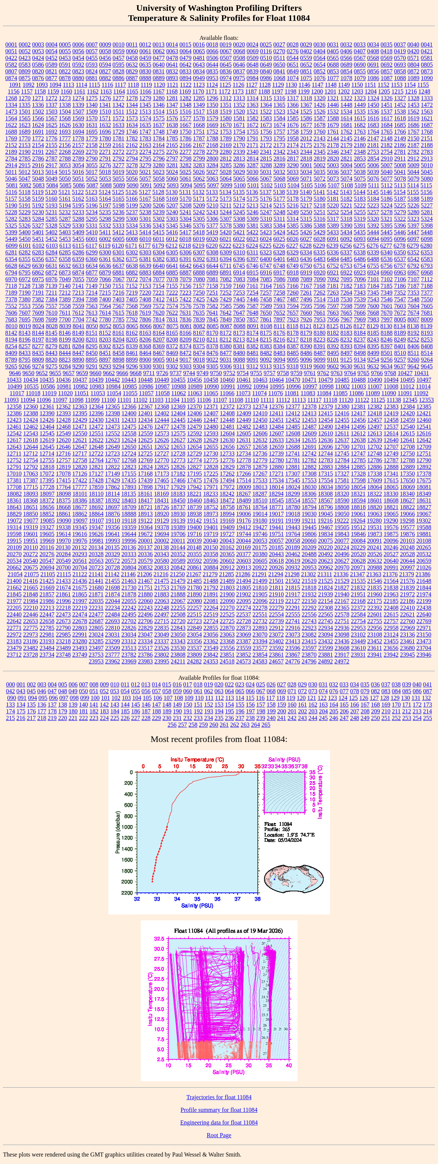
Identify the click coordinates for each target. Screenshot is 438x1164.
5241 (185, 212)
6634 (92, 266)
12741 (292, 453)
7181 (333, 286)
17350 (407, 473)
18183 (177, 494)
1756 (266, 132)
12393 (63, 413)
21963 (391, 594)
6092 (346, 239)
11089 (372, 393)
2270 (92, 152)
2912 (413, 158)
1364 (266, 105)
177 (41, 711)
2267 (51, 152)
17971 (210, 487)
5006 (373, 165)
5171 (199, 199)
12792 (30, 467)
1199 (304, 91)
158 (271, 704)
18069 (407, 487)
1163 (106, 91)
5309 (252, 219)
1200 (317, 91)
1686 (413, 125)
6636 (105, 266)
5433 (333, 232)
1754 (239, 132)
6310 (239, 252)
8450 (92, 353)
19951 (30, 540)
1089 (413, 78)
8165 (172, 333)
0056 (78, 51)
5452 (51, 239)
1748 (159, 132)
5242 (199, 212)
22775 (30, 628)
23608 (341, 648)
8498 (360, 353)
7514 (320, 299)
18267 (243, 494)
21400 (14, 581)
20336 (145, 554)
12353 (426, 400)
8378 (212, 346)
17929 (178, 487)
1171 (211, 91)
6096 (400, 239)
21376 (390, 574)
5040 (387, 172)
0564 (320, 58)
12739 (276, 453)
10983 (96, 386)
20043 (227, 540)
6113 (65, 245)
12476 (145, 427)
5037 (346, 172)
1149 (344, 85)
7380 (25, 299)
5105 (307, 185)
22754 (358, 621)
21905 (260, 594)
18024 (292, 487)
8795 (25, 359)
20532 (423, 554)
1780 (105, 138)
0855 (360, 71)
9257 (400, 359)
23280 (79, 641)
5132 (198, 192)
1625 (51, 125)
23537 (194, 648)
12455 (341, 420)
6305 (172, 252)
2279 (212, 152)
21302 (308, 574)
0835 (212, 71)
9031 (226, 359)
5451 (38, 239)
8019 (25, 326)
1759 (306, 132)
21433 (63, 581)
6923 (360, 272)
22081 (210, 601)
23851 (227, 654)
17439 (145, 480)
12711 (14, 453)
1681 (346, 125)
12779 (260, 460)
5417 (185, 232)
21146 (128, 574)
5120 (51, 192)
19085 (47, 520)
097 (63, 698)
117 (270, 698)
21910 (276, 594)
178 (52, 711)
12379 (325, 406)
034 (354, 684)
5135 (239, 192)
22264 (210, 608)
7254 (252, 292)
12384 (407, 406)
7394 (78, 299)
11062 (178, 393)
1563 (427, 111)
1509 (92, 111)
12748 (374, 453)
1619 (413, 118)
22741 (292, 621)
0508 (239, 58)
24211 (178, 661)
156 (250, 704)
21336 (341, 574)
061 (198, 691)
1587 (320, 118)
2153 (25, 145)
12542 (14, 433)
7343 (360, 292)
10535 (31, 386)
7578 (199, 306)
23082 (309, 634)
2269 (78, 152)
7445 (239, 299)
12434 (145, 420)
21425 (46, 581)
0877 (51, 78)
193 (208, 711)
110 (199, 698)
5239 (159, 212)
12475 (128, 427)
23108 (374, 634)
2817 (293, 158)
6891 (226, 272)
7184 (373, 286)
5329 (65, 225)
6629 (25, 266)
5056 (132, 178)
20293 (79, 554)
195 (229, 711)
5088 (106, 185)
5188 (413, 199)
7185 (387, 286)
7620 (159, 313)
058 (166, 691)
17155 (128, 473)
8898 (118, 359)
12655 (210, 447)
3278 (132, 165)
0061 (145, 51)
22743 (309, 621)
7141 (78, 286)
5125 (118, 192)
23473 (423, 641)
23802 (161, 654)
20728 (112, 567)
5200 (145, 205)
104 (136, 698)
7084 (252, 279)
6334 (306, 252)
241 (281, 718)
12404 (178, 413)
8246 (387, 339)
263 (245, 724)
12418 (374, 413)
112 (219, 698)
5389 (333, 225)
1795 (279, 138)
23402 (276, 641)
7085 (266, 279)
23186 (30, 641)
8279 (51, 346)
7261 (306, 292)
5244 (226, 212)
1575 (159, 118)
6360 (92, 259)
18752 (210, 507)
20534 (14, 561)
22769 (423, 621)
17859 (96, 487)
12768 (128, 460)
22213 (46, 608)
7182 (346, 286)
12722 (96, 453)
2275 (159, 152)
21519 (309, 581)
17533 (260, 480)
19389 (178, 527)
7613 (92, 313)
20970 (341, 567)
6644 (212, 266)
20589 (178, 561)
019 (208, 684)
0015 (185, 44)
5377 (212, 225)
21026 (423, 567)
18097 (47, 494)
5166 (132, 199)
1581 (239, 118)
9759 (296, 373)
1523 (279, 111)
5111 (374, 185)
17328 (358, 473)
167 (365, 704)
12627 (178, 440)
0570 (400, 58)
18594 (358, 500)
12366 (128, 406)
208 (365, 711)
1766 (400, 132)
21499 (260, 581)
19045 (325, 514)
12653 (178, 447)
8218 (306, 339)
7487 (293, 299)
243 (302, 718)
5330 (78, 225)
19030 (309, 514)
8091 (253, 326)
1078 (346, 78)
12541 (423, 427)
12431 (112, 420)
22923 (309, 628)
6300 (105, 252)
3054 (78, 165)
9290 (78, 366)
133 (10, 704)
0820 (38, 71)
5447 (413, 232)
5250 (306, 212)
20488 (309, 554)
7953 (320, 319)
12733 (227, 453)
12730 (210, 453)
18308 (325, 494)
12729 (194, 453)
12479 (194, 427)
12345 (410, 400)
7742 (92, 319)
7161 (252, 286)
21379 (406, 574)
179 (62, 711)
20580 (161, 561)
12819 (63, 467)
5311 (279, 219)
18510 (260, 500)
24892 (325, 661)
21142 (112, 574)
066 (250, 691)
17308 (309, 473)
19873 (374, 534)
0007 (92, 44)
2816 (279, 158)
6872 (51, 272)
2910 (387, 158)
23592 (276, 648)
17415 (63, 480)
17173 (161, 473)
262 (234, 724)
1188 (264, 91)
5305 (199, 219)
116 (260, 698)
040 (417, 684)
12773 (178, 460)
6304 (159, 252)
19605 (46, 534)
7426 (212, 299)
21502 (292, 581)
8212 (226, 339)
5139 (292, 192)
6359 (78, 259)
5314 (293, 219)
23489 (63, 648)
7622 (172, 313)
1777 (65, 138)
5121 (64, 192)
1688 (11, 132)
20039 (194, 540)
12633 (276, 440)
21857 (46, 594)
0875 (25, 78)
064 (229, 691)
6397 (252, 259)
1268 (11, 98)
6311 (252, 252)
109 (188, 698)
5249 (293, 212)
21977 (14, 601)
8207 (159, 339)
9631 (360, 366)
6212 (172, 245)
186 (135, 711)
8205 (132, 339)
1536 (373, 111)
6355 (25, 259)
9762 (323, 373)
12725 (145, 453)
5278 (387, 212)
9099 (320, 359)
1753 (226, 132)
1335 (25, 105)
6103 (52, 245)
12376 (276, 406)
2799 (199, 158)
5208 (185, 205)
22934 (325, 628)
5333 (118, 225)
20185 (276, 547)
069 (281, 691)
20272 (30, 554)
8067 (159, 326)
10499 (14, 386)
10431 (421, 373)
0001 (11, 44)
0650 (279, 64)
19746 (260, 534)
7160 (239, 286)
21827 (341, 587)
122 (322, 698)
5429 (320, 232)
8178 (293, 333)
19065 (391, 514)
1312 (226, 98)
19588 (423, 527)
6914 (239, 272)
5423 (266, 232)
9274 (38, 366)
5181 (333, 199)
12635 (309, 440)
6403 (293, 259)
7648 (252, 313)
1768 (427, 132)
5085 (66, 185)
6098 (427, 239)
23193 (46, 641)
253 (406, 718)
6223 (239, 245)
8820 (51, 359)
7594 (293, 306)
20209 (308, 547)
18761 (243, 507)
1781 (118, 138)
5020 (132, 172)
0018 (212, 44)
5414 (145, 232)
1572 (118, 118)
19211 (309, 520)
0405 (333, 51)
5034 (306, 172)
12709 (423, 447)
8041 (79, 326)
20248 (407, 547)
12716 (63, 453)
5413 (132, 232)
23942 (391, 654)
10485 (341, 380)
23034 (128, 634)
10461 (243, 380)
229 (156, 718)
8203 (105, 339)
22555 (292, 614)
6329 (293, 252)
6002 (105, 239)
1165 (132, 91)
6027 (306, 239)
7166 (293, 286)
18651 (30, 507)
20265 (423, 547)
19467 (325, 527)
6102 (38, 245)
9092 (266, 359)
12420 (407, 413)
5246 (252, 212)
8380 (226, 346)
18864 (96, 514)
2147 (373, 138)
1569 (78, 118)
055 (135, 691)
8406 (413, 346)
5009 (413, 165)
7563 (92, 306)
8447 (78, 353)
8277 (38, 346)
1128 (264, 85)
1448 (346, 105)
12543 (30, 433)
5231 (51, 212)
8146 (65, 333)
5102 (267, 185)
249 (365, 718)
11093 (11, 400)
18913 (145, 514)
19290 (390, 520)
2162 (132, 145)
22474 (79, 614)
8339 (132, 346)
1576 (172, 118)
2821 (346, 158)
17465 (161, 480)
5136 (252, 192)
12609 (309, 433)
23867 (292, 654)
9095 (293, 359)
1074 (293, 78)
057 (156, 691)
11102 (140, 400)
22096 (260, 601)
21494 (243, 581)
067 (260, 691)
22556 (309, 614)
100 (95, 698)
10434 (30, 380)
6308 (212, 252)
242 (292, 718)
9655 (55, 373)
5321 (387, 219)
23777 (112, 654)
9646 (15, 373)
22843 (178, 628)
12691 (309, 447)
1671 (239, 125)
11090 (388, 393)
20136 (128, 547)
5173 (226, 199)
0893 (172, 78)
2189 (11, 152)
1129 (278, 85)
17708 (14, 487)
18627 (407, 500)
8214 (252, 339)
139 (73, 704)
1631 (92, 125)
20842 (178, 567)
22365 (341, 608)
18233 (210, 494)
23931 (358, 654)
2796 (159, 158)
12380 (341, 406)
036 (375, 684)
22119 (276, 601)
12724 (128, 453)
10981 (64, 386)
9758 (283, 373)
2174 (293, 145)
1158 (40, 91)
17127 (96, 473)
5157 (11, 199)
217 (31, 718)
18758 (227, 507)
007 (83, 684)
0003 (38, 44)
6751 (320, 266)
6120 (118, 245)
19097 (80, 520)
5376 (199, 225)
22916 (292, 628)
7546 (387, 299)
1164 (119, 91)
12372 (227, 406)
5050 (65, 178)
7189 (11, 292)
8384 (279, 346)
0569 (387, 58)
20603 (243, 561)
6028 (320, 239)
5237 (132, 212)
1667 (185, 125)
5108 (347, 185)
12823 (128, 467)
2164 (159, 145)
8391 (320, 346)
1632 (105, 125)
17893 (128, 487)
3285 (226, 165)
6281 (11, 252)
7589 (266, 306)
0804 (413, 64)
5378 (226, 225)
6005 (118, 239)
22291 (292, 608)
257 (182, 724)
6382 (159, 259)
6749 (293, 266)
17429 (112, 480)
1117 (120, 85)
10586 (47, 386)
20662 (14, 567)
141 (93, 704)
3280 (159, 165)
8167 (199, 333)
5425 (293, 232)
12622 (96, 440)
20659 (423, 561)
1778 (78, 138)
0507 (226, 58)
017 (187, 684)
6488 (373, 259)
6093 (360, 239)
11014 (423, 386)
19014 (260, 514)
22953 (358, 628)
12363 (79, 406)
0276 (293, 51)
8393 (346, 346)
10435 (46, 380)
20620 (309, 561)
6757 (400, 266)
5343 (159, 225)
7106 (400, 279)
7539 (360, 299)
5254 (346, 212)
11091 (404, 393)
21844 (423, 587)
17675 (423, 480)
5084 (52, 185)
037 (385, 684)
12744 (325, 453)
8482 (266, 353)
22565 (325, 614)
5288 (78, 219)
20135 (112, 547)
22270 (227, 608)
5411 (105, 232)
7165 (279, 286)
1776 (51, 138)
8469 (172, 353)
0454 (78, 58)
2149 (400, 138)
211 (396, 711)
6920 (320, 272)
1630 (78, 125)
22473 (63, 614)
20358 (210, 554)
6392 (199, 259)
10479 (325, 380)
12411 (276, 413)
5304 (185, 219)
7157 (199, 286)
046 (41, 691)
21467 (145, 581)
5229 (25, 212)
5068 (279, 178)
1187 (251, 91)
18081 (423, 487)
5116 (11, 192)
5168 (159, 199)
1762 (346, 132)
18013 (260, 487)
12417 (358, 413)
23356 (194, 641)
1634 (132, 125)
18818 (358, 507)
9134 (360, 359)
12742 (309, 453)
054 (125, 691)
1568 (65, 118)
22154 (325, 601)
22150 (309, 601)
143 (114, 704)
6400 (266, 259)
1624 (38, 125)
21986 (46, 601)
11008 (391, 386)
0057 (92, 51)
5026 (199, 172)
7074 (145, 279)
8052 (105, 326)
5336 (145, 225)
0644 (212, 64)
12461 (14, 427)
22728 (243, 621)
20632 (374, 561)
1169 (185, 91)
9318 (293, 366)
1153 (396, 85)
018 (198, 684)
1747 (145, 132)
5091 (146, 185)
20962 (325, 567)
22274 (243, 608)
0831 (159, 71)
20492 (325, 554)
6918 (293, 272)
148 (166, 704)
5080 (427, 178)
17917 (161, 487)
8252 (413, 339)
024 (250, 684)
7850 (239, 319)
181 (83, 711)
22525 (227, 614)
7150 (105, 286)
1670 (226, 125)
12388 (30, 413)
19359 (128, 527)
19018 (292, 514)
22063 (161, 601)
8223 (320, 339)
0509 (252, 58)
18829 (14, 514)
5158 (25, 199)
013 (146, 684)
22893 (260, 628)
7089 (306, 279)
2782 (413, 152)
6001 (92, 239)
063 (219, 691)
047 (52, 691)
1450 (373, 105)
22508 (178, 614)
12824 (145, 467)
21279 (210, 574)
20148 (194, 547)
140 (83, 704)
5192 (38, 205)
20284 (63, 554)
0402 (306, 51)
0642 (185, 64)
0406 (346, 51)
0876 (38, 78)
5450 (25, 239)
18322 (374, 494)
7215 (105, 292)
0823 (78, 71)
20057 (276, 540)
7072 (132, 279)
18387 (96, 500)
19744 (243, 534)
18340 (407, 494)
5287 (65, 219)
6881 (118, 272)
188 (156, 711)
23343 (178, 641)
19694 (161, 534)
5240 (172, 212)
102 (115, 698)
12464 (46, 427)
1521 (252, 111)
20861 (194, 567)
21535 (358, 581)
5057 (145, 178)
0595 (118, 64)
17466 (178, 480)
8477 (226, 353)
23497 (96, 648)
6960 (387, 272)
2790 (92, 158)
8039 (65, 326)
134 (20, 704)
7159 (226, 286)
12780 (276, 460)
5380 (239, 225)
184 (114, 711)
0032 (346, 44)
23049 (161, 634)
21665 (30, 587)
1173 (238, 91)
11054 (114, 393)
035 (365, 684)
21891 (210, 594)
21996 (63, 601)
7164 (266, 286)
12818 (46, 467)
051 (93, 691)
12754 (30, 460)
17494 (227, 480)
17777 (79, 487)
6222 (225, 245)
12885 (358, 467)
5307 (226, 219)
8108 (266, 326)
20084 (358, 540)
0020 (239, 44)
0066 (212, 51)
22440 (14, 614)
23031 (112, 634)
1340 (92, 105)
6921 (333, 272)
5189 (427, 199)
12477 (161, 427)
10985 (129, 386)
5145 (373, 192)
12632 (260, 440)
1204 (371, 91)
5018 (105, 172)
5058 (159, 178)
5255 (360, 212)
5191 (25, 205)
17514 (243, 480)
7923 (293, 319)
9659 (82, 373)
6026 (293, 239)
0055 (65, 51)
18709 (128, 507)
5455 (78, 239)
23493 (79, 648)
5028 (226, 172)
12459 (407, 420)
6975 (38, 279)
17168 (145, 473)
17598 (358, 480)
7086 (279, 279)
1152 (383, 85)
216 (20, 718)
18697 (112, 507)
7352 (400, 292)
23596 (292, 648)
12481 (227, 427)
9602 (333, 366)
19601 (30, 534)
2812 (226, 158)
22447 (46, 614)
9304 (199, 366)
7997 (387, 319)
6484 (333, 259)
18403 (128, 500)
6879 (105, 272)
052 (104, 691)
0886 (118, 78)
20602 (227, 561)
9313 (266, 366)
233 (198, 718)
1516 (185, 111)
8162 (132, 333)
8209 (185, 339)
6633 (78, 266)
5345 (172, 225)
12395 (79, 413)
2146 (360, 138)
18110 (96, 494)
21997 (79, 601)
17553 (309, 480)
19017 (276, 514)
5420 (226, 232)
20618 (276, 561)
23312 (128, 641)
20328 (96, 554)
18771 (276, 507)
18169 (161, 494)
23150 (423, 634)
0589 (51, 64)
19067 (423, 514)
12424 (30, 420)
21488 (210, 581)
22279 (276, 608)
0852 (320, 71)
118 (280, 698)
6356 (38, 259)
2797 (172, 158)
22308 (325, 608)
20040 (210, 540)
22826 (128, 628)
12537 (391, 427)
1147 (317, 85)
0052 (25, 51)
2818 (306, 158)
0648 (252, 64)
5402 (51, 232)
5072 (320, 178)
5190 (11, 205)
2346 (333, 152)
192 (198, 711)
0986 (266, 78)
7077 (159, 279)
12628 (194, 440)
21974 (423, 594)
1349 (199, 105)
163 (323, 704)
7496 (306, 299)
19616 (79, 534)
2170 (239, 145)
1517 (199, 111)
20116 (46, 547)
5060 (172, 178)
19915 (14, 540)
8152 (105, 333)
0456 (105, 58)
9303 (185, 366)
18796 (325, 507)
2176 (320, 145)
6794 (11, 272)
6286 (78, 252)
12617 (14, 440)
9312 (252, 366)
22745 (325, 621)
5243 (212, 212)
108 (178, 698)
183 (104, 711)
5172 (212, 199)
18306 (308, 494)
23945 (407, 654)
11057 (146, 393)
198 (260, 711)
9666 (122, 373)
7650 (266, 313)
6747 (266, 266)
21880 (145, 594)
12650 (128, 447)
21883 (161, 594)
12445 (178, 420)
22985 (63, 634)
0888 (145, 78)
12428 (63, 420)
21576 (407, 581)
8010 (12, 326)
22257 (194, 608)
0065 (199, 51)
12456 (358, 420)
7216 (118, 292)
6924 (373, 272)
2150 (413, 138)
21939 (325, 594)
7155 (172, 286)
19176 (243, 520)
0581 (427, 58)
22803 (79, 628)
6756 (387, 266)
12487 (309, 427)
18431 (161, 500)
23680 (407, 648)
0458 (132, 58)
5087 (92, 185)
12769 (145, 460)
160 (292, 704)
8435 (38, 353)
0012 (145, 44)
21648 (423, 581)
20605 (260, 561)
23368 (227, 641)
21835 (374, 587)
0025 (266, 44)
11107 (220, 400)
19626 (96, 534)
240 (271, 718)
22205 (14, 608)
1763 (360, 132)
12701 (358, 447)
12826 (178, 467)
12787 (391, 460)
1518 (212, 111)
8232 (346, 339)
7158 (212, 286)
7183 (360, 286)
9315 (279, 366)
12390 (46, 413)
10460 (227, 380)
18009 (243, 487)
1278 (132, 98)
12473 (112, 427)
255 (427, 718)
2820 (333, 158)
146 (146, 704)
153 (219, 704)
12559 (145, 433)
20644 (407, 561)
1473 (11, 111)
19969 (46, 540)
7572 (159, 306)
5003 (333, 165)
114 (239, 698)
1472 (427, 105)
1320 (320, 98)
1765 (387, 132)
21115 (64, 574)
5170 (185, 199)
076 (333, 691)
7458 (266, 299)
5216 (293, 205)
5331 (92, 225)
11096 (43, 400)
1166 (145, 91)
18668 (63, 507)
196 (239, 711)
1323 (360, 98)
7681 (427, 313)
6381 (145, 259)
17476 (210, 480)
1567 (51, 118)
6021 (226, 239)
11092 (421, 393)
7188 (427, 286)
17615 (391, 480)
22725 (227, 621)
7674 (413, 313)
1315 (266, 98)
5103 (280, 185)
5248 (279, 212)
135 (31, 704)
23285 (96, 641)
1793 (266, 138)
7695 (25, 319)
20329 (112, 554)
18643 (14, 507)
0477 (159, 58)
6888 (199, 272)
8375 (199, 346)
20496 (341, 554)
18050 (341, 487)
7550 (427, 299)
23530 (178, 648)
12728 (178, 453)
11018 (33, 393)
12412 (292, 413)
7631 (185, 313)
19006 (243, 514)
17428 (96, 480)
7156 (185, 286)
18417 (145, 500)
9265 (11, 366)
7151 (118, 286)
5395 (387, 225)
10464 (276, 380)
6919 (306, 272)
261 (224, 724)
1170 (198, 91)
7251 (212, 292)
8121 (306, 326)
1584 (279, 118)
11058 (162, 393)
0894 (185, 78)
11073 (243, 393)
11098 (76, 400)
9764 (350, 373)
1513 (145, 111)
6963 (400, 272)
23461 (407, 641)
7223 (185, 292)
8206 (145, 339)
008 (93, 684)
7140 (65, 286)
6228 (306, 245)
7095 (346, 279)
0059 (118, 51)
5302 (159, 219)
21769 (178, 587)
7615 (118, 313)
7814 (159, 319)
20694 (46, 567)
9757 (270, 373)
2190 (25, 152)
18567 (325, 500)
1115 (94, 85)
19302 (423, 520)
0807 (11, 71)
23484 (46, 648)
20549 (63, 561)
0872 (413, 71)
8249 (400, 339)
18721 (145, 507)
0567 (360, 58)
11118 (330, 400)
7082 (226, 279)
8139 (426, 326)
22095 (243, 601)
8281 (65, 346)
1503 (51, 111)
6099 (12, 245)
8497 (346, 353)
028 (292, 684)
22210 (30, 608)
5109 (360, 185)
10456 (194, 380)
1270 (25, 98)
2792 (118, 158)
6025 (279, 239)
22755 (374, 621)
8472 (185, 353)
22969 (407, 628)
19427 (260, 527)
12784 (341, 460)
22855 (210, 628)
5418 (199, 232)
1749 (172, 132)
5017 (92, 172)
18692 (96, 507)
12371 (210, 406)
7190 (25, 292)
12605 (243, 433)
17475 (194, 480)
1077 (333, 78)
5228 (11, 212)
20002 (161, 540)
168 (375, 704)
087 (427, 691)
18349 (423, 494)
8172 (226, 333)
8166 (185, 333)
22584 (358, 614)
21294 (275, 574)
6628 (11, 266)
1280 (159, 98)
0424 (38, 58)
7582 (212, 306)
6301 (118, 252)
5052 (92, 178)
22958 (391, 628)
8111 (279, 326)
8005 (400, 319)
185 (125, 711)
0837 (239, 71)
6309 (226, 252)
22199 (423, 601)
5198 (118, 205)
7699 (51, 319)
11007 (375, 386)
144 (125, 704)
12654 (194, 447)
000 (10, 684)
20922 (260, 567)
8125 (333, 326)
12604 (227, 433)
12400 (128, 413)
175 (20, 711)
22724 (210, 621)
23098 (341, 634)
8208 (172, 339)
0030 (320, 44)
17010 (14, 473)
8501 (387, 353)
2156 (65, 145)
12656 (227, 447)
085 (406, 691)
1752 (212, 132)
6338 (360, 252)
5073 (333, 178)
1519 (226, 111)
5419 (212, 232)
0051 (11, 51)
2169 (226, 145)
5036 (333, 172)
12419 (391, 413)
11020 (65, 393)
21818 (309, 587)
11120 (346, 400)
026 (271, 684)
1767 (413, 132)
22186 (407, 601)
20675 (30, 567)
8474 (199, 353)
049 (73, 691)
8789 (11, 359)
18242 (226, 494)
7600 (373, 306)
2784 (11, 158)
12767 (112, 460)
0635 (145, 64)
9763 (337, 373)
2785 (25, 158)
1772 (38, 138)
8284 (78, 346)
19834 (325, 534)
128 (384, 698)
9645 (427, 366)
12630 (227, 440)
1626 (65, 125)
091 (22, 698)
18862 (79, 514)
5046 (11, 178)
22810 (112, 628)
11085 (340, 393)
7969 (360, 319)
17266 (243, 473)
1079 (360, 78)
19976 (79, 540)
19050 (341, 514)
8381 (239, 346)
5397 (413, 225)
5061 (185, 178)
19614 (63, 534)
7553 (25, 306)
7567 (118, 306)
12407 (210, 413)
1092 (28, 85)
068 (271, 691)
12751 (423, 453)
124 (343, 698)
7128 (25, 286)
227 (135, 718)
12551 (96, 433)
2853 (360, 158)
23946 (423, 654)
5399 (11, 232)
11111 (267, 400)
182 (93, 711)
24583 (260, 661)
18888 (128, 514)
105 (147, 698)
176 (31, 711)
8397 (387, 346)
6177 (145, 245)
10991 (227, 386)
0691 (373, 64)
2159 (105, 145)
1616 (373, 118)
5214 (266, 205)
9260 (413, 359)
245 (323, 718)
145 (135, 704)
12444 (161, 420)
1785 (172, 138)
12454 (325, 420)
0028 (293, 44)
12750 (407, 453)
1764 (373, 132)
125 (353, 698)
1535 (360, 111)
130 (405, 698)
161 (302, 704)
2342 (279, 152)
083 (385, 691)
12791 (14, 467)
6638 (132, 266)
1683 (373, 125)
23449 (358, 641)
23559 (243, 648)
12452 (292, 420)
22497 (161, 614)
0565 (333, 58)
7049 (65, 279)
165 (344, 704)
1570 (92, 118)
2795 (145, 158)
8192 (413, 333)
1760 (320, 132)
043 (20, 691)
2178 (333, 145)
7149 (92, 286)
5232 (65, 212)
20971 (358, 567)
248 (354, 718)
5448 (427, 232)
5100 (240, 185)
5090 (133, 185)
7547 (400, 299)
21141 (96, 574)
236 (229, 718)
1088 (400, 78)
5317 (333, 219)
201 (292, 711)
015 (166, 684)
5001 (306, 165)
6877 (92, 272)
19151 (210, 520)
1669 (212, 125)
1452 (400, 105)
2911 (400, 158)
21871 (96, 594)
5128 (158, 192)
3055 (92, 165)
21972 (407, 594)
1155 (423, 85)
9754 (243, 373)
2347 (346, 152)
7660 (306, 313)
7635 (199, 313)
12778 (243, 460)
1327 (400, 98)
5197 (105, 205)
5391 (360, 225)
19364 (145, 527)
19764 (292, 534)
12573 (161, 433)
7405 (132, 299)
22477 (96, 614)
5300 (132, 219)
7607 (25, 313)
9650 (28, 373)
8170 (212, 333)
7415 (172, 299)
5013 (38, 172)
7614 (105, 313)
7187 (413, 286)
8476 (212, 353)
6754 (360, 266)
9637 (400, 366)
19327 (46, 527)
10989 (195, 386)
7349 (387, 292)
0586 (38, 64)
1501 (25, 111)
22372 (358, 608)
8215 (266, 339)
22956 (374, 628)
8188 (387, 333)
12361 (46, 406)
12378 (309, 406)
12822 (112, 467)
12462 (30, 427)
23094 (325, 634)
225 (114, 718)
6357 (51, 259)
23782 (128, 654)
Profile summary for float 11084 (219, 1110)
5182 (346, 199)
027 (281, 684)
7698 (38, 319)
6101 (25, 245)
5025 (185, 172)
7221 (159, 292)
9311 (239, 366)
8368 (145, 346)
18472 (227, 500)
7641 (212, 313)
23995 (161, 661)
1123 (198, 85)
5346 (185, 225)
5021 (145, 172)
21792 (210, 587)
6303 (145, 252)
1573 (132, 118)
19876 (407, 534)
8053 (119, 326)
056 (146, 691)
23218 (63, 641)
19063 (374, 514)
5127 (145, 192)
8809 (38, 359)
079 (365, 691)
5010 (427, 165)
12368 (161, 406)
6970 (11, 279)
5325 (11, 225)
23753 (96, 654)
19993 (112, 540)
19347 (96, 527)
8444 (65, 353)
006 (73, 684)
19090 (63, 520)
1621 (427, 118)
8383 (266, 346)
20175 (259, 547)
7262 (320, 292)
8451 (105, 353)
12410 (260, 413)
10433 (14, 380)
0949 (199, 78)
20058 (292, 540)
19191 (276, 520)
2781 (400, 152)
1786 (185, 138)
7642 (226, 313)
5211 (225, 205)
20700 (63, 567)
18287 (259, 494)
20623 (325, 561)
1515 (172, 111)
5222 (360, 205)
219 (52, 718)
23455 (391, 641)
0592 (78, 64)
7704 (78, 319)
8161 (118, 333)
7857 (252, 319)
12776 (227, 460)
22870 (227, 628)
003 (41, 684)
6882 (132, 272)
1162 (92, 91)
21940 (341, 594)
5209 (199, 205)
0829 (132, 71)
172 (417, 704)
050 (83, 691)
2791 (105, 158)
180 (73, 711)
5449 (11, 239)
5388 (320, 225)
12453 (309, 420)
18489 (243, 500)
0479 (185, 58)
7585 (226, 306)
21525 (325, 581)
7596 (320, 306)
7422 (185, 299)
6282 (25, 252)
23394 (260, 641)
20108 (423, 540)
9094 (279, 359)
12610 (325, 433)
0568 (373, 58)
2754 (387, 152)
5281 (427, 212)
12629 (210, 440)
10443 (128, 380)
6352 (413, 252)
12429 (79, 420)
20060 (309, 540)
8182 (333, 333)
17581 (341, 480)
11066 (227, 393)
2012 (306, 138)
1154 (410, 85)
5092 (159, 185)
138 (62, 704)
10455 (178, 380)
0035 (387, 44)
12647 (79, 447)
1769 (11, 138)
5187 (400, 199)
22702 (128, 621)
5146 (386, 192)
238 (250, 718)
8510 (400, 353)
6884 (159, 272)
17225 (210, 473)
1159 (53, 91)
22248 (161, 608)
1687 (427, 125)
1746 (132, 132)
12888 (391, 467)
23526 (161, 648)
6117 (91, 245)
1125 (225, 85)
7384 (51, 299)
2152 (11, 145)
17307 (292, 473)
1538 (400, 111)
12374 (260, 406)
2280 (226, 152)
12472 (96, 427)
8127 (359, 326)
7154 (159, 286)
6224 (252, 245)
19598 (14, 534)
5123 (91, 192)
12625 (145, 440)
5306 (212, 219)
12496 (358, 427)
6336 (333, 252)
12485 (292, 427)
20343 (161, 554)
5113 (400, 185)
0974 (226, 78)
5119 (38, 192)
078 (354, 691)
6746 (252, 266)
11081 (292, 393)
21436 (79, 581)
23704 (423, 648)
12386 (14, 413)
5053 (105, 178)
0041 (427, 44)
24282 (194, 661)
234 (208, 718)
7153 (145, 286)
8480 (239, 353)
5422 (252, 232)
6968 (427, 272)
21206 (144, 574)
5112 (387, 185)
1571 (105, 118)
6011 (158, 239)
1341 (105, 105)
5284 (38, 219)
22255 (178, 608)
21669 (46, 587)
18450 (178, 500)
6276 (373, 245)
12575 (178, 433)
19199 (292, 520)
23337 (161, 641)
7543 (373, 299)
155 (239, 704)
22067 (178, 601)
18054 (358, 487)
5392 (373, 225)
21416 (30, 581)
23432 (325, 641)
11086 (356, 393)
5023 (159, 172)
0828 (118, 71)
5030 (252, 172)
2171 (252, 145)
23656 (391, 648)
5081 (12, 185)
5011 (11, 172)
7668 (373, 313)
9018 (199, 359)
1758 (293, 132)
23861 (276, 654)
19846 (358, 534)
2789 (78, 158)
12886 (374, 467)
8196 (25, 339)
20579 (145, 561)
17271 (276, 473)
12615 (407, 433)
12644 (30, 447)
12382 (374, 406)
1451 (387, 105)
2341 (266, 152)
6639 (145, 266)
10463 (260, 380)
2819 (320, 158)
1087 (387, 78)
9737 (176, 373)
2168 (212, 145)
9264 (427, 359)
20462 (292, 554)
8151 (92, 333)
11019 (49, 393)
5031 (266, 172)
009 (104, 684)
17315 (325, 473)
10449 (161, 380)
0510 (266, 58)
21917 (292, 594)
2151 (427, 138)
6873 (65, 272)
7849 (226, 319)
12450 (260, 420)
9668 (136, 373)
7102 (387, 279)
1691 (38, 132)
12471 (79, 427)
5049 (51, 178)
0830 (145, 71)
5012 (25, 172)
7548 (413, 299)
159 (281, 704)
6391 (185, 259)
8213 (239, 339)
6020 (212, 239)
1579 (212, 118)
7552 (11, 306)
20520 (358, 554)
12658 (260, 447)
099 (84, 698)
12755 (46, 460)
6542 (413, 259)
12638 (358, 440)
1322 (346, 98)
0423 (25, 58)
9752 (229, 373)
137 (52, 704)
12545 (46, 433)
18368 (30, 500)
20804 (128, 567)
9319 (306, 366)
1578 (199, 118)
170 (396, 704)
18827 (423, 507)
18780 (292, 507)
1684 (387, 125)
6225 (266, 245)
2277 (185, 152)
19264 (357, 520)
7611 (64, 313)
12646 (63, 447)
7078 (172, 279)
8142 (11, 333)
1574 (145, 118)
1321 (333, 98)
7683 (11, 319)
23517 (145, 648)
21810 (260, 587)
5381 (252, 225)
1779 (92, 138)
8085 (213, 326)
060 (187, 691)
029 (302, 684)
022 (229, 684)
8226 (333, 339)
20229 (357, 547)
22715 (161, 621)
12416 (341, 413)
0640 (159, 64)
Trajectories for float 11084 (218, 1097)
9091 (252, 359)
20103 (407, 540)
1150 (357, 85)
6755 (373, 266)
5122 (78, 192)
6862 (38, 272)
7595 (306, 306)
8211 (212, 339)
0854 (346, 71)
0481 (199, 58)
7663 (333, 313)
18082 (14, 494)
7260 (293, 292)
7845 (212, 319)
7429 (226, 299)
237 (239, 718)
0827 (105, 71)
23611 (374, 648)
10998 (326, 386)
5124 (105, 192)
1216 (411, 91)
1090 (427, 78)
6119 (104, 245)
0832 (172, 71)
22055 (128, 601)
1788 (212, 138)
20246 (390, 547)
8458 (118, 353)
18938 (194, 514)
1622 (11, 125)
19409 (227, 527)
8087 (226, 326)
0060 (132, 51)
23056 (210, 634)
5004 (346, 165)
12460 (423, 420)
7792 (132, 319)
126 (363, 698)
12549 (63, 433)
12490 (325, 427)
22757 (391, 621)
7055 (78, 279)
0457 (118, 58)
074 (323, 691)
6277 (386, 245)
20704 (79, 567)
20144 (177, 547)
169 (385, 704)
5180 (320, 199)
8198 (51, 339)
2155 (51, 145)
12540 (407, 427)
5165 (118, 199)
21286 (242, 574)
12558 (128, 433)
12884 (341, 467)
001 (20, 684)
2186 (400, 145)
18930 (178, 514)
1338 (65, 105)
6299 (92, 252)
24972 (341, 661)
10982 (80, 386)
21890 (194, 594)
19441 (276, 527)
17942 (194, 487)
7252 (226, 292)
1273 (65, 98)
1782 (132, 138)
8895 (92, 359)
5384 (279, 225)
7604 (413, 306)
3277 (118, 165)
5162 (78, 199)
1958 (293, 138)
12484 (276, 427)
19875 (391, 534)
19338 (63, 527)
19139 (178, 520)
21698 (112, 587)
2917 (51, 165)
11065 (211, 393)
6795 (25, 272)
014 (156, 684)
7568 (132, 306)
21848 (30, 594)
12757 (63, 460)
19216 (325, 520)
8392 (333, 346)
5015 (65, 172)
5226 (413, 205)
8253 (427, 339)
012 (135, 684)
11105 (188, 400)
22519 (210, 614)
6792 (413, 266)
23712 (14, 654)
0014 (172, 44)
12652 (161, 447)
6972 (25, 279)
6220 (212, 245)
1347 (172, 105)
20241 (374, 547)
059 (177, 691)
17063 (30, 473)
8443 (51, 353)
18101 (80, 494)
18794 (309, 507)
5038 (360, 172)
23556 (227, 648)
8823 (65, 359)
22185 (391, 601)
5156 (426, 192)
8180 (320, 333)
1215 (397, 91)
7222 (172, 292)
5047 (25, 178)
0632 (132, 64)
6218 (185, 245)
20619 (292, 561)
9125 (346, 359)
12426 (46, 420)
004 (52, 684)
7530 (346, 299)
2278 (199, 152)
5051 (78, 178)
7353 (413, 292)
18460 (194, 500)
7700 (65, 319)
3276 (105, 165)
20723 (96, 567)
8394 (360, 346)
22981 (46, 634)
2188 (427, 145)
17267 (260, 473)
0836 (226, 71)
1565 (25, 118)
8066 (146, 326)
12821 (96, 467)
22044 (112, 601)
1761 (333, 132)
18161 (144, 494)
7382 (38, 299)
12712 (30, 453)
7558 (65, 306)
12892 (423, 467)
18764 (260, 507)
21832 (358, 587)
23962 (112, 661)
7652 (279, 313)
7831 (172, 319)
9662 (109, 373)
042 (10, 691)
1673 (266, 125)
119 (290, 698)
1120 (159, 85)
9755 (256, 373)
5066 (252, 178)
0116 (266, 51)
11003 (358, 386)
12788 (407, 460)
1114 (81, 85)
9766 (377, 373)
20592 (194, 561)
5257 (373, 212)
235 (219, 718)
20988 (374, 567)
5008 (400, 165)
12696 (325, 447)
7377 (427, 292)
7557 (51, 306)
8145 (51, 333)
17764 (63, 487)
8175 (266, 333)
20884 (210, 567)
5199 (132, 205)
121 (311, 698)
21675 (79, 587)
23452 (374, 641)
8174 (252, 333)
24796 (309, 661)
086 (417, 691)
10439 (96, 380)
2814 (252, 158)
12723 (112, 453)
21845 (14, 594)
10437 (79, 380)
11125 (378, 400)
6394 (226, 259)
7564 (105, 306)
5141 (319, 192)
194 (219, 711)
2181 (373, 145)
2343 (293, 152)
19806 (309, 534)
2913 (427, 158)
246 (333, 718)
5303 (172, 219)
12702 (374, 447)
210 (385, 711)
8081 (186, 326)
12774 (194, 460)
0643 (199, 64)
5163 (92, 199)
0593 (92, 64)
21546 (374, 581)
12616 (423, 433)
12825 (161, 467)
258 (192, 724)
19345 (79, 527)
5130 (172, 192)
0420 (413, 51)
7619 (145, 313)
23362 (210, 641)
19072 (14, 520)
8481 (252, 353)
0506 (212, 58)
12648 (96, 447)
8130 (386, 326)
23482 (30, 648)
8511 (413, 353)
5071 (306, 178)
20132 (79, 547)
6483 (320, 259)
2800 (212, 158)
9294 (118, 366)
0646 (239, 64)
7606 (11, 313)
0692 (387, 64)
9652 (42, 373)
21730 (128, 587)
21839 (407, 587)
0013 (159, 44)
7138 (38, 286)
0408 (373, 51)
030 (312, 684)
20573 (128, 561)
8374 (185, 346)
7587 (252, 306)
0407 (360, 51)
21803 (227, 587)
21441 (96, 581)
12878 (243, 467)
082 (375, 691)
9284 (65, 366)
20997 (407, 567)
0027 (279, 44)
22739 (276, 621)
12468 (63, 427)
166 (354, 704)
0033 (360, 44)
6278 (400, 245)
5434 (346, 232)
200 (281, 711)
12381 (358, 406)
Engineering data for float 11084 (219, 1122)
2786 (38, 158)
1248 (424, 91)
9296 (132, 366)
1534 (346, 111)
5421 (239, 232)
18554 (292, 500)
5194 (65, 205)
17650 (407, 480)
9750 (216, 373)
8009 (427, 319)
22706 (145, 621)
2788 (65, 158)
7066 (105, 279)
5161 (65, 199)
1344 (132, 105)
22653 (30, 621)
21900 (227, 594)
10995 (277, 386)
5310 (266, 219)
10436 (63, 380)
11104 (172, 400)
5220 (333, 205)
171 (406, 704)
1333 (427, 98)
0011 (131, 44)
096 (53, 698)
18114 (112, 494)
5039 (373, 172)
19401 (210, 527)
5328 (51, 225)
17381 (14, 480)
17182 (178, 473)
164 (333, 704)
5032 (279, 172)
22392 (374, 608)
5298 (105, 219)
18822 (407, 507)
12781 (292, 460)
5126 (131, 192)
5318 (346, 219)
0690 (360, 64)
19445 (309, 527)
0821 (51, 71)
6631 (51, 266)
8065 (132, 326)
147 (156, 704)
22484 (112, 614)
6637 (118, 266)
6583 (427, 259)
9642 (413, 366)
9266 (25, 366)
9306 (226, 366)
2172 (266, 145)
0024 (252, 44)
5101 (253, 185)
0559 (306, 58)
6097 (413, 239)
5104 (293, 185)
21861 (63, 594)
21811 (276, 587)
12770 (161, 460)
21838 (391, 587)
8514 (427, 353)
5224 (387, 205)
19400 (194, 527)
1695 (92, 132)
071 (292, 691)
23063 (227, 634)
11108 (236, 400)
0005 (65, 44)
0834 (199, 71)
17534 (276, 480)
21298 (292, 574)
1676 (293, 125)
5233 (78, 212)
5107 (334, 185)
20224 (341, 547)
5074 (346, 178)
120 (301, 698)
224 (104, 718)
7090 (320, 279)
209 (375, 711)
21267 (193, 574)
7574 (172, 306)
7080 (199, 279)
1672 (252, 125)
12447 (210, 420)
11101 (124, 400)
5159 (38, 199)
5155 (413, 192)
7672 (400, 313)
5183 (360, 199)
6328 (279, 252)
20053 (260, 540)
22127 (292, 601)
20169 (243, 547)
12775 (210, 460)
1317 (293, 98)
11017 (17, 393)
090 (11, 698)
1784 (159, 138)
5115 (426, 185)
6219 (198, 245)
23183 (14, 641)
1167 (158, 91)
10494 (391, 380)
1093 (42, 85)
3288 (266, 165)
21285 (226, 574)
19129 (161, 520)
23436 (341, 641)
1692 (51, 132)
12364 (96, 406)
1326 (387, 98)
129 (395, 698)
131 (416, 698)
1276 (105, 98)
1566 (38, 118)
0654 (320, 64)
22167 (341, 601)
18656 (46, 507)
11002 (342, 386)
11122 (362, 400)
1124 (212, 85)
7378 (11, 299)
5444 (373, 232)
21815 (292, 587)
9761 (310, 373)
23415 (309, 641)
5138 (279, 192)
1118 (133, 85)
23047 (145, 634)
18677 (79, 507)
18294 (276, 494)
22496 (145, 614)
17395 (46, 480)
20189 (292, 547)
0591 (65, 64)
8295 (92, 346)
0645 (226, 64)
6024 (266, 239)
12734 (243, 453)
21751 (145, 587)
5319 (360, 219)
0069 (252, 51)
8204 (118, 339)
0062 (159, 51)
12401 (145, 413)
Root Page (219, 1135)
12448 (227, 420)
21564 (391, 581)
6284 (51, 252)
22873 (243, 628)
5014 (51, 172)
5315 (306, 219)
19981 (96, 540)
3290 (293, 165)
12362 (63, 406)
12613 (374, 433)
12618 (30, 440)
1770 (25, 138)
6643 (199, 266)
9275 (51, 366)
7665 (346, 313)
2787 (51, 158)
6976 (51, 279)
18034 (325, 487)
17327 (341, 473)
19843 (341, 534)
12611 (341, 433)
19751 (276, 534)
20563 (96, 561)
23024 (96, 634)
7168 (320, 286)
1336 (38, 105)
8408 (427, 346)
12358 (14, 406)
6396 (239, 259)
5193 (51, 205)
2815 (266, 158)
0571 (413, 58)
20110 (30, 547)
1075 (306, 78)
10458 (210, 380)
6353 (427, 252)
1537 (387, 111)
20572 (112, 561)
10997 (309, 386)
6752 (333, 266)
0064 (185, 51)
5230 (38, 212)
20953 (309, 567)
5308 (239, 219)
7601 (387, 306)
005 (62, 684)
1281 (172, 98)
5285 (51, 219)
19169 (227, 520)
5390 (346, 225)
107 (168, 698)
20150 (210, 547)
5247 (266, 212)
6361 (105, 259)
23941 (374, 654)
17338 (374, 473)
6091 (333, 239)
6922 (346, 272)
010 (114, 684)
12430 (96, 420)
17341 (391, 473)
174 (10, 711)
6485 (346, 259)
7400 (105, 299)
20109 (14, 547)
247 (344, 718)
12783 (325, 460)
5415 (159, 232)
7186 (400, 286)
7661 (320, 313)
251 (385, 718)
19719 (210, 534)
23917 (341, 654)
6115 (78, 245)
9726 (162, 373)
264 (255, 724)
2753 (373, 152)
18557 (309, 500)
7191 (38, 292)
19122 (145, 520)
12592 (194, 433)
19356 (112, 527)
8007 (413, 319)
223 (93, 718)
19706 (178, 534)
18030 (309, 487)
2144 (333, 138)
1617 (387, 118)
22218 (63, 608)
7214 (92, 292)
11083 (308, 393)
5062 (199, 178)
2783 (427, 152)
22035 (96, 601)
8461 (132, 353)
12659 (276, 447)
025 (260, 684)
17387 (30, 480)
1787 (199, 138)
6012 (172, 239)
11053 (98, 393)
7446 (252, 299)
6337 (346, 252)
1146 (304, 85)
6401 (279, 259)
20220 (325, 547)
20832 (145, 567)
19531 (374, 527)
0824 (92, 71)
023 (239, 684)
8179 (306, 333)
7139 (51, 286)
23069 (243, 634)
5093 (173, 185)
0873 (427, 71)
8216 (279, 339)
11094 (27, 400)
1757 (279, 132)
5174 (239, 199)
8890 (78, 359)
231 (177, 718)
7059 (92, 279)
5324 (427, 219)
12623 (112, 440)
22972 (14, 634)
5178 (293, 199)
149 (177, 704)
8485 (293, 353)
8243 (373, 339)
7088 (293, 279)
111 (209, 698)
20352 (178, 554)
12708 (407, 447)
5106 (320, 185)
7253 (239, 292)
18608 (391, 500)
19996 (128, 540)
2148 (387, 138)
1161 (79, 91)
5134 (225, 192)
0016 (199, 44)
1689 (25, 132)
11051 (81, 393)
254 (417, 718)
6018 (185, 239)
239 (260, 718)
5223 (373, 205)
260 (213, 724)
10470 (292, 380)
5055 (118, 178)
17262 (227, 473)
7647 (239, 313)
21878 (128, 594)
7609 (38, 313)
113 (229, 698)
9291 (92, 366)
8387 (293, 346)
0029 (306, 44)
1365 (279, 105)
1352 (239, 105)
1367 (306, 105)
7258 (279, 292)
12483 (260, 427)
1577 (185, 118)
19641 (112, 534)
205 (333, 711)
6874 (78, 272)
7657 (293, 313)
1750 (185, 132)
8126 (346, 326)
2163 (145, 145)
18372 (46, 500)
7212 (65, 292)
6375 (132, 259)
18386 (79, 500)
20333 (128, 554)
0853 (333, 71)
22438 (423, 608)
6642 (185, 266)
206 (344, 711)
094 (32, 698)
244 (312, 718)
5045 (427, 172)
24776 (292, 661)
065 (239, 691)
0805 (427, 64)
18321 (357, 494)
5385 (293, 225)
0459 (145, 58)
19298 (407, 520)
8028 (52, 326)
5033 (293, 172)
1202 (344, 91)
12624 (128, 440)
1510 (105, 111)
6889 (212, 272)
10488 (358, 380)
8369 (159, 346)
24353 (210, 661)
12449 (243, 420)
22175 (374, 601)
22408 (391, 608)
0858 (400, 71)
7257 (266, 292)
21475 (161, 581)
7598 (346, 306)
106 (157, 698)
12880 (276, 467)
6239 (333, 245)
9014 (172, 359)
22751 (341, 621)
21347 (357, 574)
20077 (341, 540)
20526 (374, 554)
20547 (46, 561)
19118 (128, 520)
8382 (252, 346)
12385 (423, 406)
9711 (149, 373)
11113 (299, 400)
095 (42, 698)
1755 (252, 132)
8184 (360, 333)
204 (323, 711)
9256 (387, 359)
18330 (390, 494)
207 (354, 711)
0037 (400, 44)
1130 (291, 85)
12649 (112, 447)
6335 (320, 252)
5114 (413, 185)
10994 (260, 386)
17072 (46, 473)
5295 (92, 219)
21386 (423, 574)
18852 (46, 514)
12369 (178, 406)
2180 (360, 145)
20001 (145, 540)
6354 (11, 259)
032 (333, 684)
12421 (423, 413)
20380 (260, 554)
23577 (260, 648)
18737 (178, 507)
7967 (346, 319)
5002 (320, 165)
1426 (320, 105)
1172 (224, 91)
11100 (108, 400)
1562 (413, 111)
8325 (118, 346)
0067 (226, 51)
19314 (14, 527)
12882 (309, 467)
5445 (387, 232)
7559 (78, 306)
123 (332, 698)
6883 (145, 272)
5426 (306, 232)
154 (229, 704)
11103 (156, 400)
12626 (161, 440)
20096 (391, 540)
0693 (400, 64)
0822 (65, 71)
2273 (132, 152)
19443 (292, 527)
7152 (132, 286)
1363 (252, 105)
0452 (51, 58)
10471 (309, 380)
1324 (373, 98)
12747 (358, 453)
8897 (105, 359)
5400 (25, 232)
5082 (25, 185)
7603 (400, 306)
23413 (292, 641)
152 (208, 704)
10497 (423, 380)
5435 (360, 232)
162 (312, 704)
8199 (65, 339)
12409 (243, 413)
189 (166, 711)
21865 (79, 594)
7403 (118, 299)
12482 (243, 427)
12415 (325, 413)
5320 (373, 219)
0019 (226, 44)
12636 (325, 440)
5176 (266, 199)
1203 (357, 91)
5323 (413, 219)
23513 (128, 648)
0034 (373, 44)
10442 (112, 380)
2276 (172, 152)
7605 (427, 306)
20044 (243, 540)
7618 (132, 313)
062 (208, 691)
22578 (341, 614)
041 (427, 684)
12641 (407, 440)
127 (374, 698)
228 (146, 718)
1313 (239, 98)
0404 (320, 51)
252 (396, 718)
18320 (341, 494)
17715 (30, 487)
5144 (359, 192)
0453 (65, 58)
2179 (346, 145)
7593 (279, 306)
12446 (194, 420)
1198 (290, 91)
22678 (79, 621)
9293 (105, 366)
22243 (145, 608)
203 (312, 711)
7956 (333, 319)
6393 (212, 259)
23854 (260, 654)
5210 (212, 205)
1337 (51, 105)
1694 (78, 132)
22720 (178, 621)
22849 (194, 628)
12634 (292, 440)
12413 (309, 413)
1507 (78, 111)
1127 (251, 85)
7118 (11, 286)
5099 (226, 185)
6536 (387, 259)
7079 (185, 279)
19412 (243, 527)
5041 (400, 172)
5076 (373, 178)
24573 (243, 661)
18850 (30, 514)
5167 (145, 199)
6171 (131, 245)
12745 (341, 453)
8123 (319, 326)
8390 (306, 346)
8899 (132, 359)
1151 (370, 85)
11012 (407, 386)
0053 (38, 51)
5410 (92, 232)
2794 (132, 158)
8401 (400, 346)
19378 (161, 527)
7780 (105, 319)
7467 (279, 299)
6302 (132, 252)
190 (177, 711)
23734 (46, 654)
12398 (112, 413)
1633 (118, 125)
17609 (374, 480)
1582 (252, 118)
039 (406, 684)
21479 (178, 581)
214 (427, 711)
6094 (373, 239)
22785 (46, 628)
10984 (113, 386)
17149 (112, 473)
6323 (266, 252)
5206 (159, 205)
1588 (333, 118)
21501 (276, 581)
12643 (14, 447)
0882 (105, 78)
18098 (63, 494)
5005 (360, 165)
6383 (172, 259)
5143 (346, 192)
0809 (25, 71)
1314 (252, 98)
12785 (358, 460)
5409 (78, 232)
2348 (360, 152)
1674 (279, 125)
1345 (145, 105)
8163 (145, 333)
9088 (239, 359)
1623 (25, 125)
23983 (145, 661)
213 (417, 711)
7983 (373, 319)
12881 (292, 467)
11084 (324, 393)
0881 (92, 78)
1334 (11, 105)
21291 (259, 574)
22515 (194, 614)
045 (31, 691)
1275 (92, 98)
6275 (359, 245)
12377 (292, 406)
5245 (239, 212)
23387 (243, 641)
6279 (413, 245)
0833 (185, 71)
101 (105, 698)
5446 (400, 232)
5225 (400, 205)
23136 (407, 634)
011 (125, 684)
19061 (358, 514)
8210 (199, 339)
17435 (128, 480)
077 (344, 691)
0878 (65, 78)
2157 (78, 145)
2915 (25, 165)
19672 (145, 534)
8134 (400, 326)
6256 (346, 245)
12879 (260, 467)
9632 (373, 366)
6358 (65, 259)
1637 (159, 125)
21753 (161, 587)
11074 (259, 393)
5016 (78, 172)
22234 (112, 608)
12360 (30, 406)
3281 (172, 165)
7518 (333, 299)
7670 (387, 313)
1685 (400, 125)
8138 (413, 326)
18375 (63, 500)
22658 (46, 621)
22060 (145, 601)
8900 (145, 359)
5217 (306, 205)
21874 (112, 594)
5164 (105, 199)
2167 (199, 145)
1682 (360, 125)
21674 (63, 587)
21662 (14, 587)
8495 (333, 353)
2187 (413, 145)
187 (146, 711)
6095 (387, 239)
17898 (145, 487)
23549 (210, 648)
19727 (227, 534)
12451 (276, 420)
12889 (407, 467)
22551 (260, 614)
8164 (159, 333)
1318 (306, 98)
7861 (266, 319)
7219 (132, 292)
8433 (25, 353)
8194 (11, 339)
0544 (293, 58)
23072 (276, 634)
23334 (145, 641)
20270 (14, 554)
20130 (62, 547)
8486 (306, 353)
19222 (341, 520)
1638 (172, 125)
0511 (279, 58)
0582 (11, 64)
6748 (279, 266)
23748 (63, 654)
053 (114, 691)
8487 (320, 353)
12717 (79, 453)
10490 (374, 380)
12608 (292, 433)
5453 (65, 239)
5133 (212, 192)
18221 (194, 494)
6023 (252, 239)
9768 (390, 373)
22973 (30, 634)
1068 (279, 78)
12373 (243, 406)
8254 (11, 346)
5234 (92, 212)
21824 (325, 587)
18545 (276, 500)
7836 (185, 319)
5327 (38, 225)
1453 (413, 105)
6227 (292, 245)
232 (187, 718)
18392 (112, 500)
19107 (96, 520)
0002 (25, 44)
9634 (387, 366)
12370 (194, 406)
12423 (14, 420)
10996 (293, 386)
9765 (363, 373)
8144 (38, 333)
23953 (96, 661)
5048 (38, 178)
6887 (185, 272)
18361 (14, 500)
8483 (279, 353)
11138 (394, 400)
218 (41, 718)
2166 (185, 145)
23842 (210, 654)
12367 (145, 406)
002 (31, 684)
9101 (333, 359)
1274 (78, 98)
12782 (309, 460)
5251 (320, 212)
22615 (391, 614)
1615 (360, 118)
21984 (30, 601)
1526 (320, 111)
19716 (194, 534)
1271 (38, 98)
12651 (145, 447)
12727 (161, 453)
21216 (160, 574)
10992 (244, 386)
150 (187, 704)
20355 (194, 554)
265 (265, 724)
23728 (30, 654)
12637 (341, 440)
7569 (145, 306)
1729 (118, 132)
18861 (63, 514)
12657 (243, 447)
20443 (276, 554)
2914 (11, 165)
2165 (172, 145)
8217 (293, 339)
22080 (194, 601)
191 (187, 711)
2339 (239, 152)
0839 (252, 71)
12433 (128, 420)
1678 (320, 125)
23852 (243, 654)
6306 (185, 252)
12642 (423, 440)
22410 (407, 608)
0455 (92, 58)
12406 (194, 413)
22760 (407, 621)
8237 (360, 339)
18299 (292, 494)
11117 (314, 400)
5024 (172, 172)
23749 (79, 654)
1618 (400, 118)
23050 (178, 634)
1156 (13, 91)
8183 (346, 333)
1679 (333, 125)
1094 (55, 85)
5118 (24, 192)
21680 (96, 587)
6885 (172, 272)
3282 (185, 165)
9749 (203, 373)
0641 (172, 64)
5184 (373, 199)
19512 (358, 527)
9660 (95, 373)
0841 (279, 71)
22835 (161, 628)
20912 (227, 567)
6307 (199, 252)
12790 (423, 460)
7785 (118, 319)
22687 (96, 621)
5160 (51, 199)
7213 (78, 292)
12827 (194, 467)
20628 (358, 561)
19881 (423, 534)
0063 (172, 51)
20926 (276, 567)
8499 (373, 353)
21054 (14, 574)
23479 (14, 648)
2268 (65, 152)
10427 (405, 373)
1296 (212, 98)
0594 (105, 64)
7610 (51, 313)
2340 (252, 152)
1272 (51, 98)
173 (427, 704)
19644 (128, 534)
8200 (78, 339)
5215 (279, 205)
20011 (178, 540)
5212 (239, 205)
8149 (78, 333)
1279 (145, 98)
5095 (200, 185)
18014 (276, 487)
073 (312, 691)
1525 (306, 111)
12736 (260, 453)
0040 (413, 44)
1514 (159, 111)
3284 (212, 165)
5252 (333, 212)
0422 (11, 58)
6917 (279, 272)
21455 (112, 581)
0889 (159, 78)
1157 (26, 91)
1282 (185, 98)
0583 (25, 64)
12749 (391, 453)
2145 (346, 138)
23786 (145, 654)
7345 (373, 292)
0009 (105, 44)
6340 (387, 252)
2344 (306, 152)
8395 (373, 346)
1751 (199, 132)
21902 (243, 594)
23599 (325, 648)
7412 (159, 299)
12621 (79, 440)
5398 (427, 225)
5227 (427, 205)
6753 (346, 266)
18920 (161, 514)
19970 (63, 540)
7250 (199, 292)
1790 (239, 138)
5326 (25, 225)
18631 (423, 500)
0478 (172, 58)
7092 (333, 279)
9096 (306, 359)
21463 (128, 581)
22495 (128, 614)
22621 (407, 614)
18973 (210, 514)
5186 (387, 199)
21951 (358, 594)
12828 (210, 467)
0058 (105, 51)
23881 (325, 654)
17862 (112, 487)
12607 (276, 433)
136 (41, 704)
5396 (400, 225)
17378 (423, 473)
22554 (276, 614)
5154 (400, 192)
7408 (145, 299)
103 (126, 698)
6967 (413, 272)
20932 (292, 567)
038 (396, 684)
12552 (112, 433)
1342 (118, 105)
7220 (145, 292)
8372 (172, 346)
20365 (227, 554)
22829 (145, 628)
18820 (374, 507)
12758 (79, 460)
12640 (391, 440)
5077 (387, 178)
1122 (185, 85)
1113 (68, 85)
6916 (266, 272)
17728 (46, 487)
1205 (384, 91)
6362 (118, 259)
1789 (226, 138)
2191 (38, 152)
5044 (413, 172)
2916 (38, 165)
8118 (292, 326)
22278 (260, 608)
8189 (400, 333)
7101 (373, 279)
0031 (333, 44)
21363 (373, 574)
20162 (226, 547)
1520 (239, 111)
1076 (320, 78)
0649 (266, 64)
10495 (407, 380)
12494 (341, 427)
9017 (185, 359)
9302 (172, 366)
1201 (330, 91)
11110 (252, 400)
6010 (145, 239)
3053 (65, 165)
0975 (239, 78)
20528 (407, 554)
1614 (346, 118)
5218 (320, 205)
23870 (309, 654)
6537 (400, 259)
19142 (194, 520)
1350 (212, 105)
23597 (309, 648)
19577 (407, 527)
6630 (38, 266)
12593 (210, 433)
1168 (172, 91)
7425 (199, 299)
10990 (211, 386)
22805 (96, 628)
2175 (306, 145)
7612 (78, 313)
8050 (92, 326)
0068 (239, 51)
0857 (387, 71)
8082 (199, 326)
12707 (391, 447)
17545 (292, 480)
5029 (239, 172)
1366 (293, 105)
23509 (112, 648)
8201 (92, 339)
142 (104, 704)
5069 (293, 178)
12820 (79, 467)
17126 (79, 473)
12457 (374, 420)
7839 (199, 319)
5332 (105, 225)
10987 (162, 386)
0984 (252, 78)
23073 (292, 634)
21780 (194, 587)
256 (172, 724)
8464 (145, 353)
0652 (306, 64)
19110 (112, 520)
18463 (210, 500)
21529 (341, 581)
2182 (387, 145)
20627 (341, 561)
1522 (266, 111)
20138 (161, 547)
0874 (11, 78)
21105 (47, 574)
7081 (212, 279)
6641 (172, 266)
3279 (145, 165)
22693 (112, 621)
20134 (95, 547)
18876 (112, 514)
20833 (161, 567)
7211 (51, 292)
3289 (279, 165)
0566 (346, 58)
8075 (172, 326)
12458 (391, 420)
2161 (118, 145)
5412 (118, 232)
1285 (199, 98)
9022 (212, 359)
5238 (145, 212)
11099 (92, 400)
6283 (38, 252)
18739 (194, 507)
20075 (325, 540)
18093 (30, 494)
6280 (426, 245)
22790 (63, 628)
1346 (159, 105)
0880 (78, 78)
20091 (374, 540)
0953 (212, 78)
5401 (38, 232)
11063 (194, 393)
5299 (118, 219)
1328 (413, 98)
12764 (96, 460)
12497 (374, 427)
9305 (212, 366)
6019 (199, 239)
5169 (172, 199)
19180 (260, 520)
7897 (279, 319)
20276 (46, 554)
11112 (283, 400)
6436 (306, 259)
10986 (146, 386)
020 (219, 684)
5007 (387, 165)
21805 (243, 587)
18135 (128, 494)
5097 (213, 185)
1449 (360, 105)
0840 (266, 71)
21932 (309, 594)
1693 (65, 132)
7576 (185, 306)
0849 (293, 71)
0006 (78, 44)
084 (396, 691)
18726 (161, 507)
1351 (226, 105)
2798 (185, 158)
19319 (30, 527)
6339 (373, 252)
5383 (266, 225)
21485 (194, 581)
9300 (145, 366)
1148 (330, 85)
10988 (178, 386)
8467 (159, 353)
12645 (46, 447)
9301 (159, 366)
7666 (360, 313)
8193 (427, 333)
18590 (341, 500)
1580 (226, 118)
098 (74, 698)
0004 (51, 44)
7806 (145, 319)
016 (177, 684)
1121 (172, 85)
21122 (80, 574)
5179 (306, 199)
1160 (66, 91)
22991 (79, 634)
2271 (105, 152)
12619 (46, 440)
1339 (78, 105)
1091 (15, 85)
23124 (391, 634)
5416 (172, 232)
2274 (145, 152)
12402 (161, 413)
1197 (277, 91)
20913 (243, 567)
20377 (243, 554)
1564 (11, 118)
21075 (31, 574)
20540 (30, 561)
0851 (306, 71)
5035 (320, 172)
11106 (204, 400)
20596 (210, 561)
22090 (227, 601)
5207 (172, 205)
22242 (128, 608)
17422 (79, 480)
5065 (239, 178)
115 (250, 698)
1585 (293, 118)
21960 (374, 594)
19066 (407, 514)
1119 (146, 85)
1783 (145, 138)
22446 (30, 614)
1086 (373, 78)
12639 (374, 440)
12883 (325, 467)
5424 (279, 232)
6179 (158, 245)
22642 (14, 621)
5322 (400, 219)
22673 (63, 621)
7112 (426, 279)
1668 (199, 125)
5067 (266, 178)
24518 (227, 661)
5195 (78, 205)
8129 (373, 326)
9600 (320, 366)
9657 (68, 373)
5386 (306, 225)
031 (323, 684)
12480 (210, 427)
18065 (391, 487)
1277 (118, 98)
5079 (413, 178)
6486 (360, 259)
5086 (79, 185)
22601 (374, 614)
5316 (320, 219)
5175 (252, 199)
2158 (92, 145)
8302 (105, 346)
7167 (306, 286)
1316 (279, 98)
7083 (239, 279)
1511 (118, 111)
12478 (178, 427)
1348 (185, 105)
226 (125, 718)
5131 (185, 192)
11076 (275, 393)
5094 (186, 185)
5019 (118, 172)
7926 (306, 319)
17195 (194, 473)
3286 (239, 165)
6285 (65, 252)
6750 (306, 266)
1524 (293, 111)
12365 (112, 406)
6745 (239, 266)
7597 (333, 306)
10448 (145, 380)
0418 (387, 51)
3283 (199, 165)
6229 (319, 245)
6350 (400, 252)
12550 (79, 433)
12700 (341, 447)
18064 (374, 487)
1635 (145, 125)
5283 (25, 219)
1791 (252, 138)
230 (166, 718)
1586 (306, 118)
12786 (374, 460)
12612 (358, 433)
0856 (373, 71)
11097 (60, 400)
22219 (79, 608)
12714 (46, 453)
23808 (178, 654)
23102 (358, 634)
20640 (391, 561)
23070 (260, 634)
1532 (333, 111)
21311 (324, 574)
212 (406, 711)
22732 (260, 621)
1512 (132, 111)
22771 (14, 628)
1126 (238, 85)
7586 (239, 306)
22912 (276, 628)
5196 (92, 205)
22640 (423, 614)
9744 (189, 373)
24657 (276, 661)
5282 (11, 219)
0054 (51, 51)
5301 (145, 219)
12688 (292, 447)
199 (271, 711)
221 (73, 718)
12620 (63, 440)
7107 (413, 279)
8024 (38, 326)
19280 (374, 520)
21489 (227, 581)
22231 (96, 608)
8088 (239, 326)
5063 (212, 178)
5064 (226, 178)
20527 (391, 554)
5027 (212, 172)
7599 (360, 306)
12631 (243, 440)
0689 (346, 64)
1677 (306, 125)
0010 (118, 44)
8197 (38, 339)
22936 (341, 628)
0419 (400, 51)
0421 (427, 51)
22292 (309, 608)
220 (62, 718)
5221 (346, 205)
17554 (325, 480)
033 (344, 684)
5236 (118, 212)
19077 (30, 520)
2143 (320, 138)
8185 (373, 333)
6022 (239, 239)
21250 (177, 574)
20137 (144, 547)
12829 (227, 467)
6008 (132, 239)
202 (302, 711)
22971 (423, 628)
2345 (320, 152)
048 (62, 691)
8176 (279, 333)
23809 (194, 654)
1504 (65, 111)
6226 (279, 245)
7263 (333, 292)
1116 (107, 85)
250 (375, 718)
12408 (227, 413)
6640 (159, 266)
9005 (159, 359)
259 (203, 724)
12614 (391, 433)
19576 (391, 527)
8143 (25, 333)
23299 (112, 641)
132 (426, 698)
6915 (252, 272)
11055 (130, 393)
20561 (79, 561)
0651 (293, 64)
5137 (266, 192)
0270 (279, 51)
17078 (63, 473)
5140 (306, 192)
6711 (225, 266)
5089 (119, 185)
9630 (346, 366)
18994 (227, 514)
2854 (373, 158)
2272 (118, 152)
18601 (374, 500)
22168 (358, 601)
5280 (413, 212)
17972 (227, 487)
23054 (194, 634)
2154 (38, 145)
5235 (105, 212)
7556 (38, 306)
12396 (96, 413)
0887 (132, 78)
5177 (279, 199)
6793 (427, 266)
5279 (400, 212)
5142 (333, 192)
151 (198, 704)
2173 (279, 145)
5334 (132, 225)
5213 (252, 205)
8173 (239, 333)
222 (83, 718)
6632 (65, 266)
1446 (333, 105)
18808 (341, 507)
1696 (105, 132)
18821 (391, 507)
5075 (360, 178)
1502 (38, 111)
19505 (341, 527)
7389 (65, 299)
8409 (11, 353)
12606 (260, 433)
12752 (14, 460)
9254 (373, 359)
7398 (92, 299)
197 (250, 711)
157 (260, 704)
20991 (391, 567)
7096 (360, 279)
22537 (243, 614)
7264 (346, 292)
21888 (178, 594)
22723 (194, 621)
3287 (252, 165)
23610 (358, 648)
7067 (118, 279)
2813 (239, 158)
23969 (128, 661)
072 (302, 691)
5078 (400, 178)
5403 (65, 232)
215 (10, 718)
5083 (39, 185)
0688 (333, 64)
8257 (25, 346)
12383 (391, 406)
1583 (266, 118)
